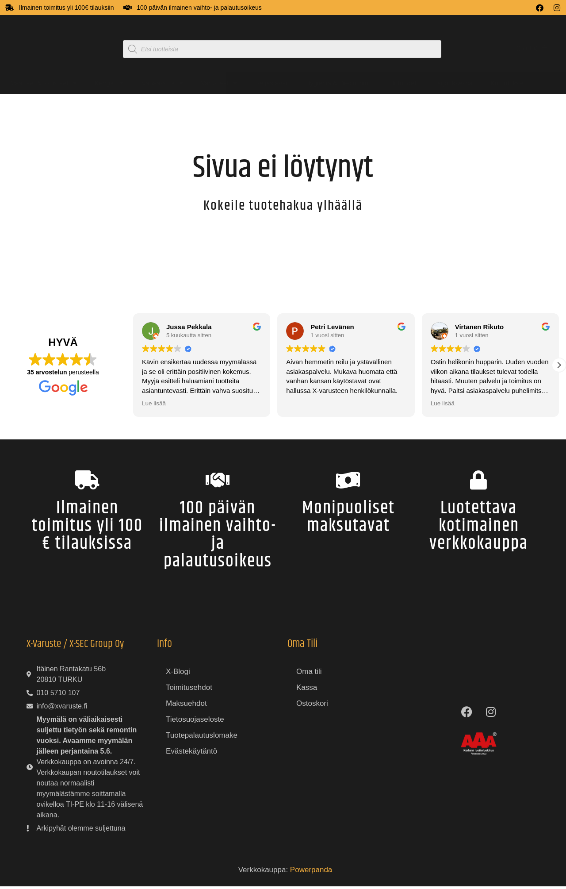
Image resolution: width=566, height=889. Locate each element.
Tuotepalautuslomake (201, 738)
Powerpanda (311, 873)
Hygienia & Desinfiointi (338, 83)
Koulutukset (507, 83)
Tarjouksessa (453, 83)
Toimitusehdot (189, 690)
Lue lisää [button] (154, 403)
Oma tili (309, 674)
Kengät (109, 83)
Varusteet (219, 83)
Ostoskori (312, 706)
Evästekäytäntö (191, 754)
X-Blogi (178, 674)
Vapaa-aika (162, 83)
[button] (559, 365)
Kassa (306, 690)
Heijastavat (271, 83)
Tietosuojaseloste (195, 722)
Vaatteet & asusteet (44, 83)
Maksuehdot (186, 706)
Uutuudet (403, 83)
